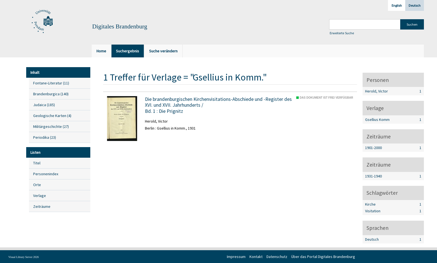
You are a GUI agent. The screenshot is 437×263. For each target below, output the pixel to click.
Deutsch (415, 5)
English (397, 5)
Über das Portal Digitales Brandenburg (323, 256)
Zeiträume (41, 206)
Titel (36, 162)
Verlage (39, 195)
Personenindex (45, 173)
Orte (37, 184)
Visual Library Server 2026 (23, 257)
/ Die (218, 105)
